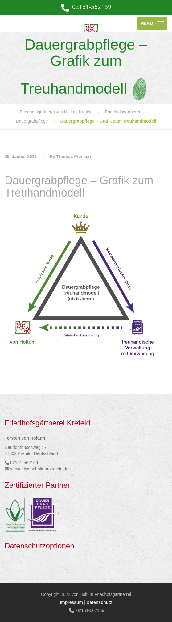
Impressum (71, 602)
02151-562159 (91, 6)
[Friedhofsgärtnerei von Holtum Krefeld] (60, 23)
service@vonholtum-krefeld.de (39, 468)
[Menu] (152, 23)
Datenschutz (99, 602)
